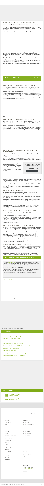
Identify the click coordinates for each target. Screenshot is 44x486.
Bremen (6, 429)
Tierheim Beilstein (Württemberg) (11, 395)
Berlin (6, 426)
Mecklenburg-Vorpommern (10, 435)
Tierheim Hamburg (26, 431)
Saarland (7, 442)
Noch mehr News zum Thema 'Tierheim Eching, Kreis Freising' (28, 298)
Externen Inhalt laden (32, 171)
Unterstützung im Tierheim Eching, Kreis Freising (13, 357)
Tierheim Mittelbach (27, 433)
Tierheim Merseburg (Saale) (28, 424)
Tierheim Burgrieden (9, 396)
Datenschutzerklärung (32, 168)
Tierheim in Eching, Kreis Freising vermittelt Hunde (13, 340)
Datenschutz (26, 465)
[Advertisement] (22, 11)
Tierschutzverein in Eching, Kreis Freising (11, 338)
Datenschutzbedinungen (28, 468)
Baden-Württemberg (9, 422)
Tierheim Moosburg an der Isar (11, 399)
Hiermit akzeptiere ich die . (28, 468)
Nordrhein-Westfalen (9, 438)
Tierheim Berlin (26, 426)
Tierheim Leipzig (26, 422)
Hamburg (7, 431)
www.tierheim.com (11, 262)
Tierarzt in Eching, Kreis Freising (9, 350)
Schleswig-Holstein (9, 447)
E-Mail (24, 456)
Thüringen (7, 449)
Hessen (6, 433)
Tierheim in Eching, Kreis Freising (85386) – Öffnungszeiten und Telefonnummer (19, 345)
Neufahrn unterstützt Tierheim (9, 279)
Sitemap (22, 484)
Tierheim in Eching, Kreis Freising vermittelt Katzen (13, 343)
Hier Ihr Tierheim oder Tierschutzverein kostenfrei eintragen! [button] (18, 257)
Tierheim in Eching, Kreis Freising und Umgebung (13, 336)
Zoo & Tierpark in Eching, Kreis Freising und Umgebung (14, 353)
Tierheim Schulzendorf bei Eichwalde (12, 394)
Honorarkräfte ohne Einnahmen (9, 291)
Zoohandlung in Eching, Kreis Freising (11, 348)
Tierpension (7, 459)
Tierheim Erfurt (26, 427)
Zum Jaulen (5, 285)
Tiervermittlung (8, 457)
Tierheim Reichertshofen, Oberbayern (12, 398)
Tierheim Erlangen (26, 435)
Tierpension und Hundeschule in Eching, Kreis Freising (14, 355)
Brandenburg (7, 427)
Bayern (6, 424)
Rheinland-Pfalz (8, 440)
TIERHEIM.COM (7, 484)
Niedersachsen (8, 436)
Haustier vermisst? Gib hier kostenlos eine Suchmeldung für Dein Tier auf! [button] (21, 78)
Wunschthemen (26, 460)
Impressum (13, 484)
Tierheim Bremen (26, 429)
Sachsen (6, 444)
